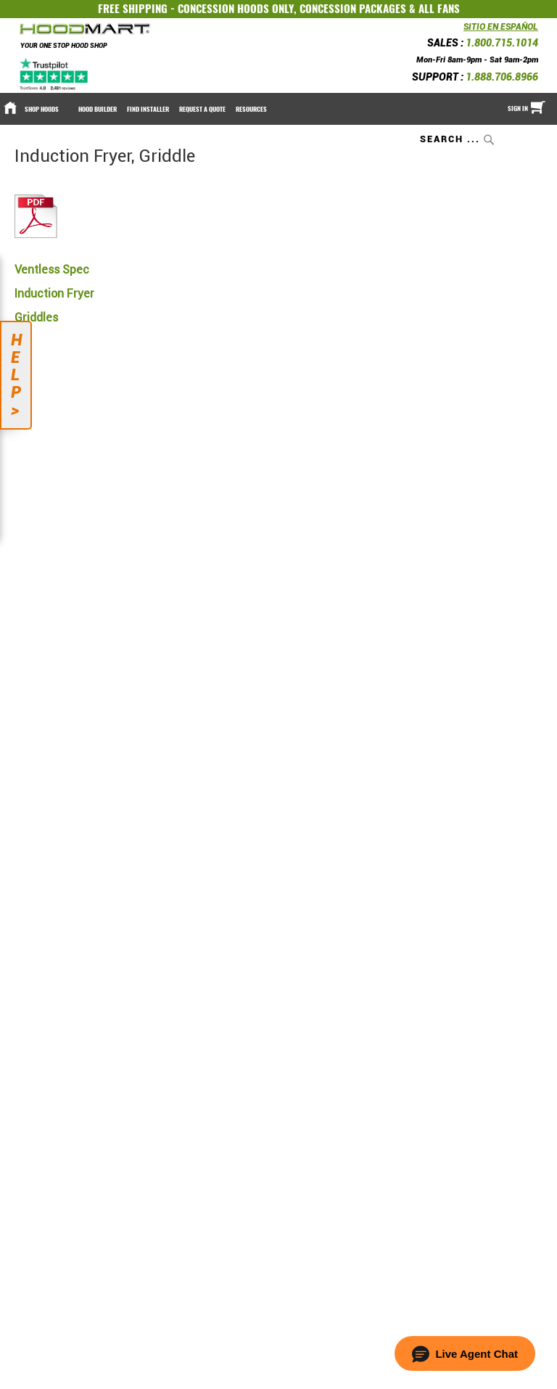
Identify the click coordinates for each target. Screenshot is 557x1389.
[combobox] (458, 139)
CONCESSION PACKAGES (353, 8)
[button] (465, 1353)
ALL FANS (439, 8)
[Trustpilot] (54, 74)
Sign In (518, 108)
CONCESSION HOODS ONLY (236, 8)
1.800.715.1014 (502, 43)
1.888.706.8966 (502, 77)
